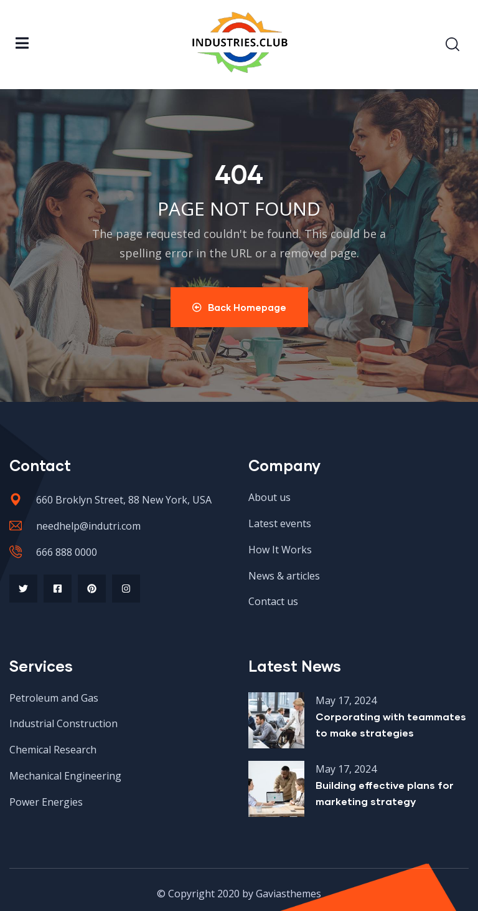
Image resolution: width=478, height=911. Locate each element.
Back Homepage (239, 307)
